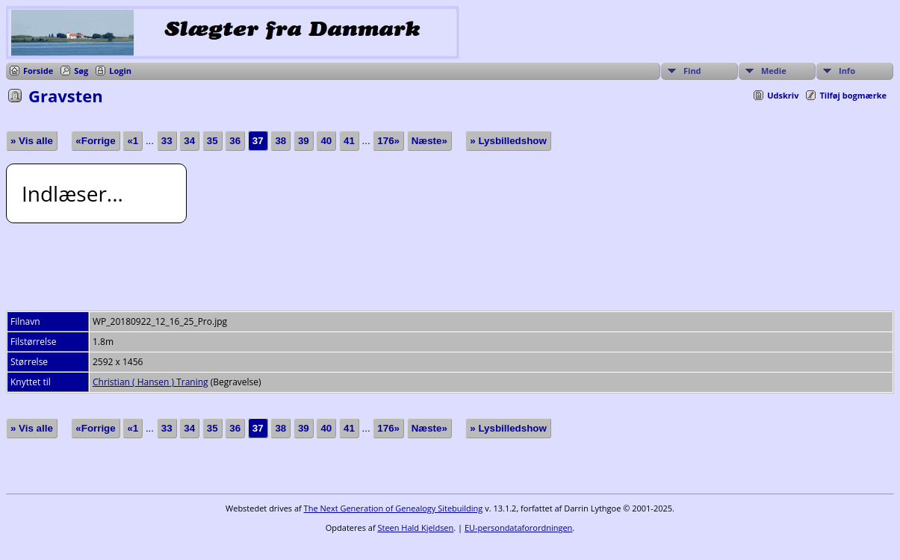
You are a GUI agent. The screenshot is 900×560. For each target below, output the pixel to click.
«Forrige (95, 140)
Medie (773, 70)
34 (189, 140)
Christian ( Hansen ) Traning (150, 382)
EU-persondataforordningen (518, 527)
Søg (81, 70)
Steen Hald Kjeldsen (415, 527)
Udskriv (782, 95)
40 (326, 140)
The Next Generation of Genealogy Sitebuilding (393, 508)
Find (692, 70)
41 (349, 140)
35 (212, 140)
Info (847, 70)
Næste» (429, 140)
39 (303, 140)
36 (234, 140)
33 (167, 140)
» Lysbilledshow (508, 140)
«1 (132, 140)
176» (388, 140)
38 (280, 140)
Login (120, 70)
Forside (38, 70)
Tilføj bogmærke (853, 95)
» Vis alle (31, 140)
